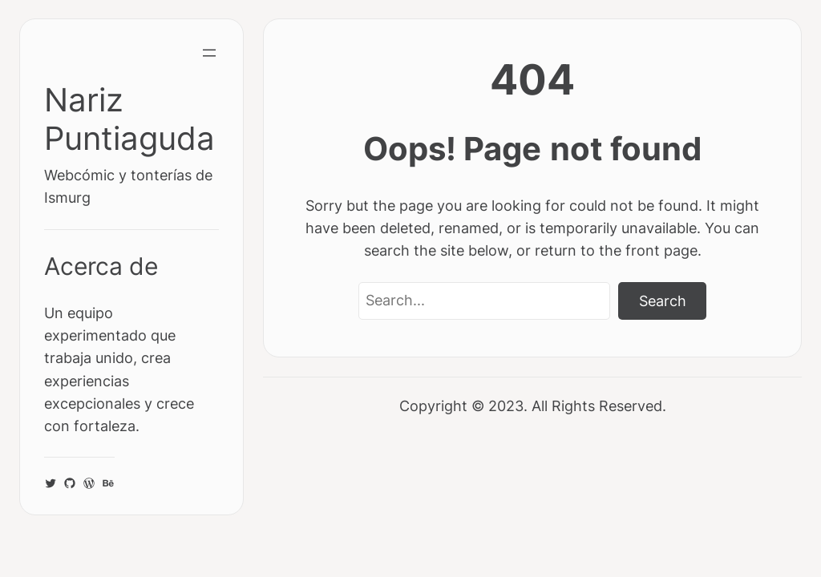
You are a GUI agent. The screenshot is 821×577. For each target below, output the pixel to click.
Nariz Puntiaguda (129, 119)
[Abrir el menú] (209, 53)
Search (662, 301)
